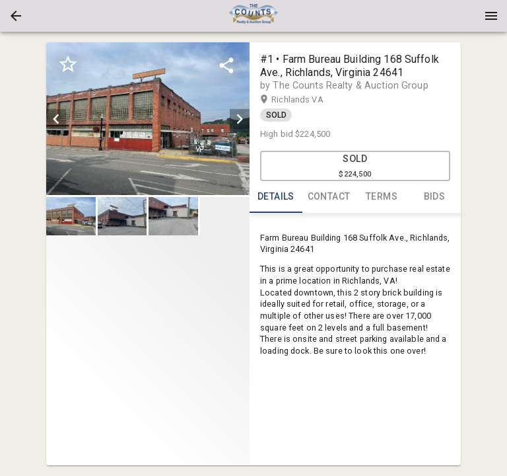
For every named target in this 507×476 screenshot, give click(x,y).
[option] (148, 118)
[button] (16, 16)
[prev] (56, 119)
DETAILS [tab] (276, 197)
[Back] (16, 16)
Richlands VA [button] (310, 100)
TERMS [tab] (381, 197)
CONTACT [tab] (328, 197)
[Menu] (491, 16)
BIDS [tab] (434, 197)
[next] (240, 119)
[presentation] (253, 16)
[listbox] (148, 118)
